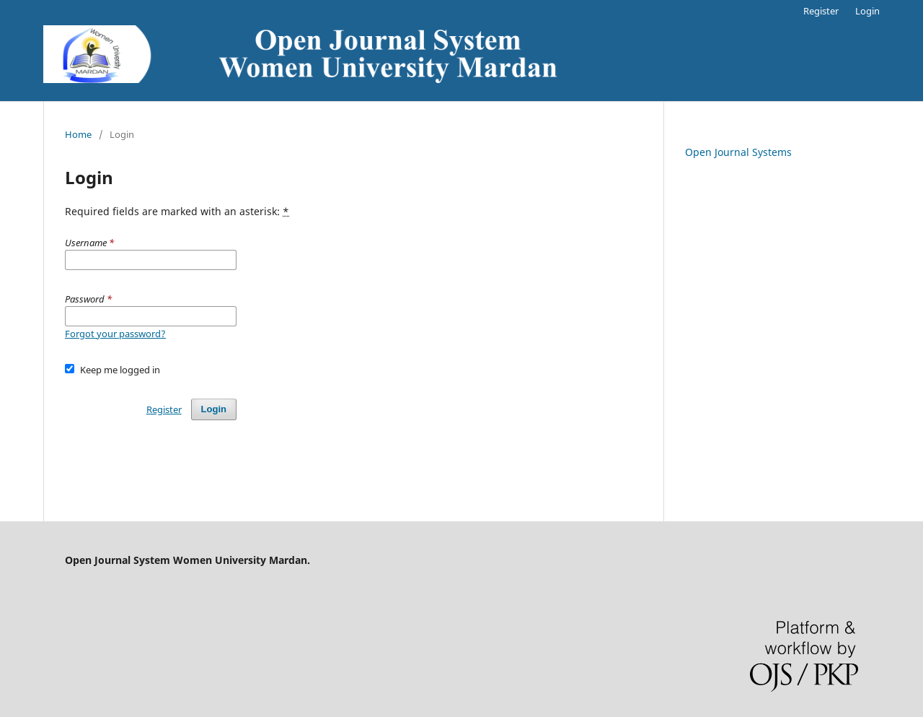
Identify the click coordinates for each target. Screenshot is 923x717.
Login (867, 10)
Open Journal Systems (738, 152)
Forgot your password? (115, 333)
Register (821, 10)
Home (78, 134)
